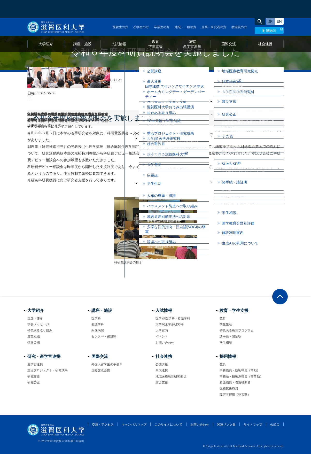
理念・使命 (35, 318)
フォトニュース (49, 80)
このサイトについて (168, 424)
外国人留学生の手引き (106, 364)
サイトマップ (253, 424)
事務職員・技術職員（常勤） (240, 370)
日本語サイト (270, 3)
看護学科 (97, 324)
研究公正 (33, 382)
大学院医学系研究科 (169, 324)
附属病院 (269, 12)
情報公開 (33, 342)
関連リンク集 (226, 424)
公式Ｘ (274, 424)
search (260, 3)
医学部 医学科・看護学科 (173, 318)
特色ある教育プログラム (237, 330)
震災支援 (162, 382)
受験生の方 (120, 9)
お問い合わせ (165, 342)
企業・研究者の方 (213, 9)
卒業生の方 (161, 9)
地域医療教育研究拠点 (171, 376)
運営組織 (33, 336)
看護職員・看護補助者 (235, 382)
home (29, 80)
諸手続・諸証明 (230, 336)
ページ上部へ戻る (280, 296)
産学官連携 (35, 364)
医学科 (96, 318)
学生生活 (226, 324)
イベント (162, 336)
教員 (223, 364)
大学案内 (162, 330)
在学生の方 (141, 9)
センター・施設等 (103, 336)
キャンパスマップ (134, 424)
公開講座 (162, 364)
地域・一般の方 (185, 9)
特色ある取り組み (39, 330)
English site (279, 3)
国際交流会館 (100, 370)
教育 (223, 318)
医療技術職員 (229, 388)
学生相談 (226, 342)
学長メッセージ (38, 324)
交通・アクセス (103, 424)
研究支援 (33, 376)
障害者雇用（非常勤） (235, 394)
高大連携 (162, 370)
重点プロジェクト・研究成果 (47, 370)
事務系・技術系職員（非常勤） (241, 376)
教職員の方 (239, 9)
